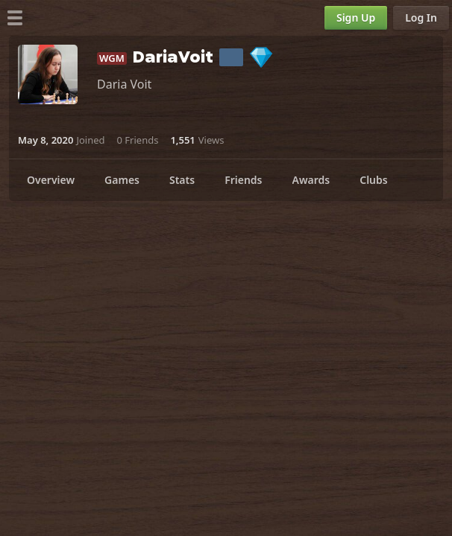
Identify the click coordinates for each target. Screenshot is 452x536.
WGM (112, 58)
